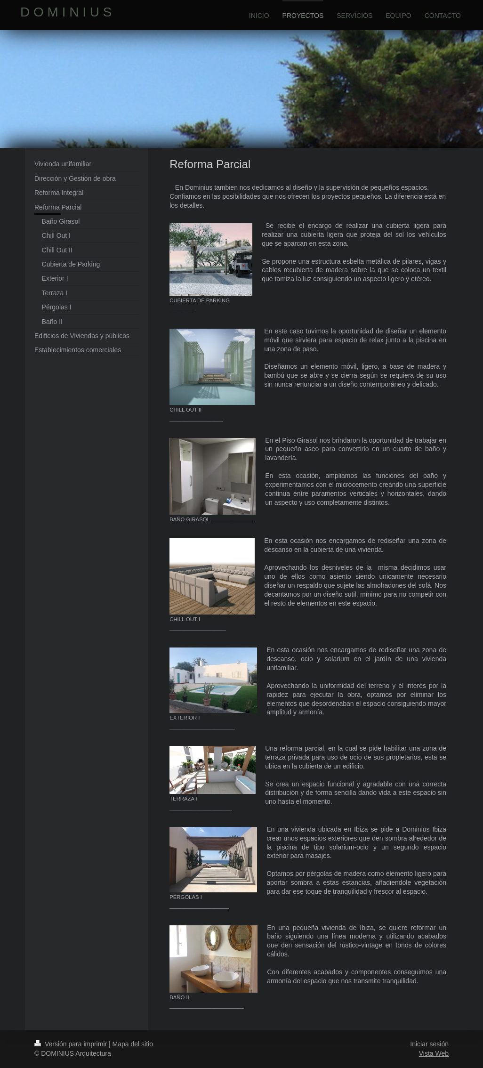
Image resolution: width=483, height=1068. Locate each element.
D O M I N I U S (66, 12)
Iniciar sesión (429, 1044)
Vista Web (434, 1053)
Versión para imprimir (71, 1044)
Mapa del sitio (133, 1044)
